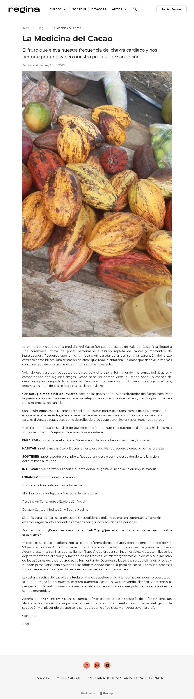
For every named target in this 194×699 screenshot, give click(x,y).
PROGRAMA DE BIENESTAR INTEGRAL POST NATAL (125, 678)
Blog (40, 28)
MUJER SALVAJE (69, 678)
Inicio (25, 28)
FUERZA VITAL (40, 678)
